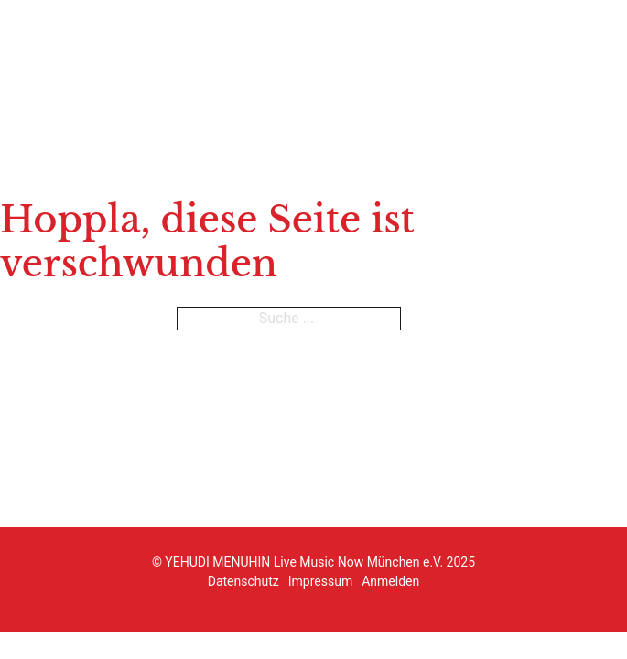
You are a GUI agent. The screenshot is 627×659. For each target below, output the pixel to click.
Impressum (320, 581)
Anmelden (390, 581)
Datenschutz (243, 581)
